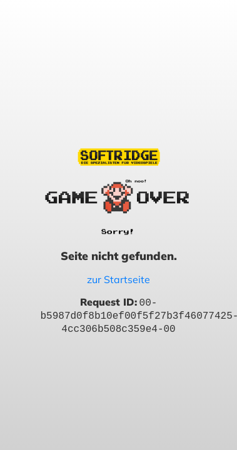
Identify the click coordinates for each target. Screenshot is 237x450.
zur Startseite (118, 279)
